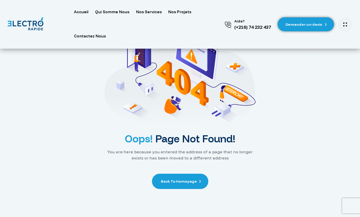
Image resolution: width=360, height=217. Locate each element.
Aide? (239, 21)
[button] (306, 24)
